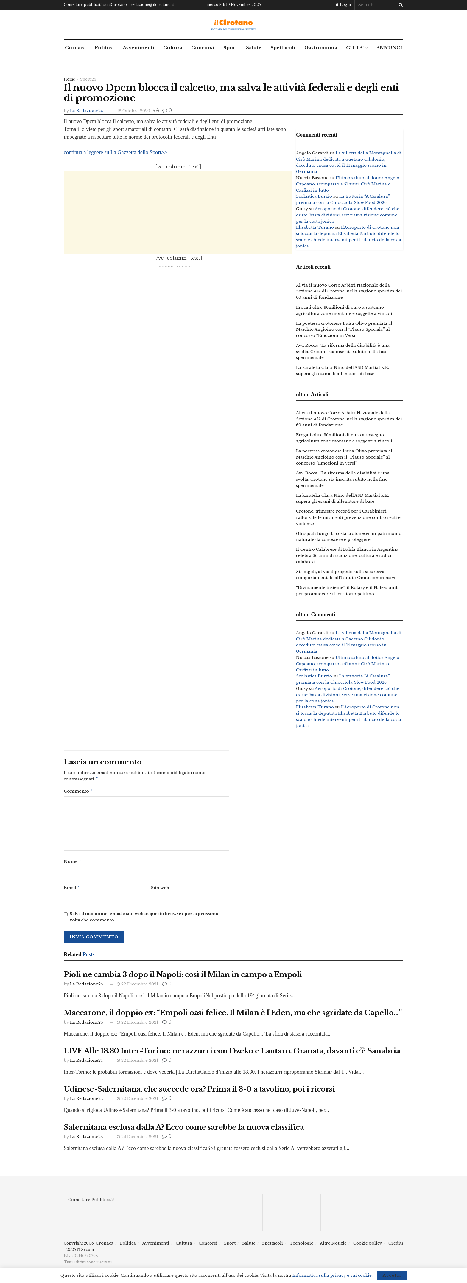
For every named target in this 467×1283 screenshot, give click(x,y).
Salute (253, 47)
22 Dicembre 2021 (137, 986)
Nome (73, 863)
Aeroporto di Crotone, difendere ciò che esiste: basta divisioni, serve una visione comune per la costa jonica (347, 215)
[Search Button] (400, 5)
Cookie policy (367, 1245)
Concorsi (202, 47)
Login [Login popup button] (343, 4)
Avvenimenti (138, 47)
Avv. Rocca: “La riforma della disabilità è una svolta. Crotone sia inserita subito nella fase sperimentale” (343, 351)
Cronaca (75, 47)
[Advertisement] (178, 212)
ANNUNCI (389, 47)
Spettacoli (282, 47)
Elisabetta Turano (315, 227)
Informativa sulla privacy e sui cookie (332, 1275)
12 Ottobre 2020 (133, 110)
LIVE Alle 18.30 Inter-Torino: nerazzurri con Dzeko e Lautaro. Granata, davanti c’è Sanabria (232, 1053)
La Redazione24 (86, 110)
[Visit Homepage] (234, 24)
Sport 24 (88, 79)
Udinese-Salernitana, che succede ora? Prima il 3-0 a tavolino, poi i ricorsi (199, 1091)
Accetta (392, 1275)
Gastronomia (320, 47)
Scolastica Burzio (314, 196)
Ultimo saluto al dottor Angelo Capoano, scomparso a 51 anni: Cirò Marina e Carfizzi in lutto (347, 184)
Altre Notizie (333, 1245)
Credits (395, 1245)
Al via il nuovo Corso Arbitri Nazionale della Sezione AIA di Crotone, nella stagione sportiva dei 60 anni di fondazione (349, 291)
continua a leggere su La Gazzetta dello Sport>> (115, 152)
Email (72, 890)
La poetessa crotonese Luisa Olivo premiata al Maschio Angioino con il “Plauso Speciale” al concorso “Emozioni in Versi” (344, 329)
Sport (230, 47)
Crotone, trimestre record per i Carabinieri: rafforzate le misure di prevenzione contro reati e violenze (348, 517)
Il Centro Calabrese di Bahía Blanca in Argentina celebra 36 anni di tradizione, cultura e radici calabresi (347, 555)
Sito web (160, 889)
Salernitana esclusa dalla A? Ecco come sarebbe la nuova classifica (184, 1129)
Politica (104, 47)
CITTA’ (355, 47)
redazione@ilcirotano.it (152, 4)
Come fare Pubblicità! (91, 1202)
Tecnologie (301, 1245)
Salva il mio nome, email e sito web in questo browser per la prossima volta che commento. (144, 919)
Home (69, 79)
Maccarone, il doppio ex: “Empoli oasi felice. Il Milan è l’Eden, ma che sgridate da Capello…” (233, 1015)
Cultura (172, 47)
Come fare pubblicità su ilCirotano (95, 4)
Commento (78, 792)
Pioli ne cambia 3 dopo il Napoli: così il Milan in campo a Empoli (183, 977)
